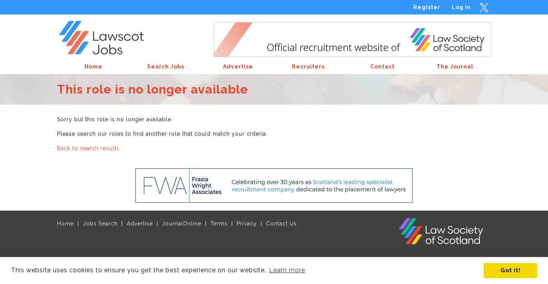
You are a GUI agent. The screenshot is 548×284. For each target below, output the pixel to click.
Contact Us (281, 224)
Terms (219, 224)
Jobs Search (100, 224)
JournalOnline (181, 224)
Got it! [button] (510, 270)
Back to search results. (89, 148)
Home (65, 224)
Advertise (140, 224)
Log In (461, 7)
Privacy (247, 224)
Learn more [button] (287, 270)
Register (426, 7)
